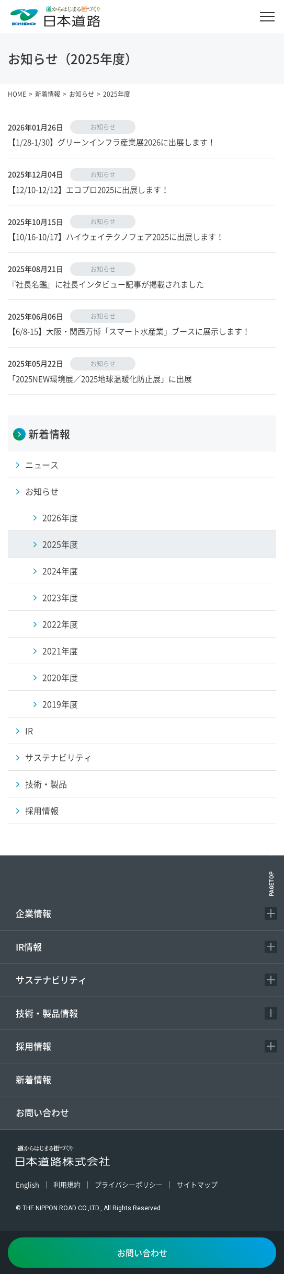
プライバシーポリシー (129, 1184)
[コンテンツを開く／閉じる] (271, 913)
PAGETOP (272, 883)
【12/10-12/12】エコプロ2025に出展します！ (88, 189)
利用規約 (67, 1184)
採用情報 (33, 1045)
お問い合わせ (42, 1112)
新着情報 (33, 1079)
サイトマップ (197, 1184)
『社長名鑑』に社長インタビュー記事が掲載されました (106, 284)
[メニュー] (267, 16)
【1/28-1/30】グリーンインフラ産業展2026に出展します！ (111, 141)
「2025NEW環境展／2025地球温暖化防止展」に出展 (100, 378)
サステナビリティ (51, 979)
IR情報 (29, 946)
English (27, 1184)
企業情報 (33, 913)
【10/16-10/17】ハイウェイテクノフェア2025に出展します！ (116, 236)
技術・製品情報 (47, 1013)
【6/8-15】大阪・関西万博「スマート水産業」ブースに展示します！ (129, 331)
